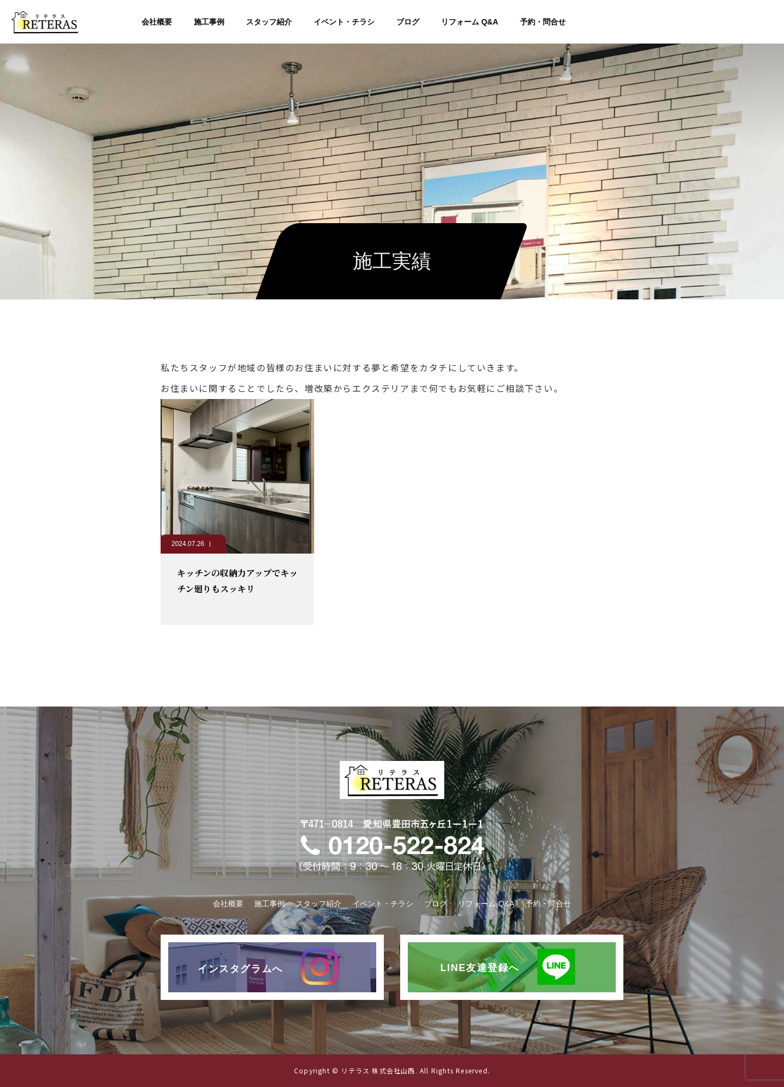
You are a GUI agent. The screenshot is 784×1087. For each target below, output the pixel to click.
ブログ (407, 21)
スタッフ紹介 (269, 21)
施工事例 (209, 21)
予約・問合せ (543, 21)
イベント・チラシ (344, 21)
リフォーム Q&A (469, 21)
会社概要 (157, 21)
